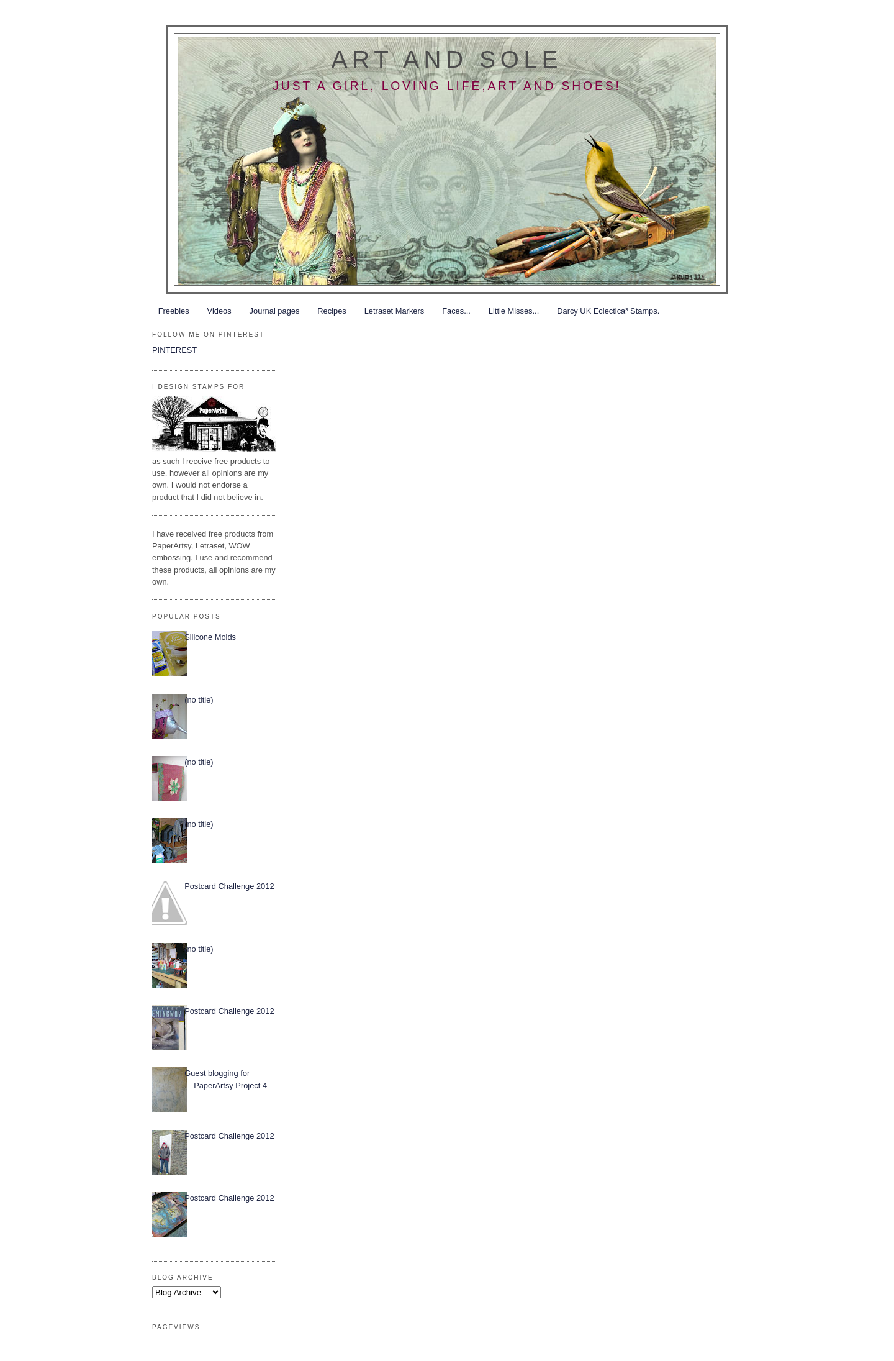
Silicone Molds (210, 637)
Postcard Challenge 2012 (229, 886)
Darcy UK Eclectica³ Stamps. (608, 311)
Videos (219, 311)
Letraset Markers (394, 311)
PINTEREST (174, 350)
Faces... (456, 311)
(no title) (198, 699)
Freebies (173, 311)
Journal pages (275, 311)
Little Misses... (514, 311)
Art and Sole (447, 59)
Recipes (331, 311)
